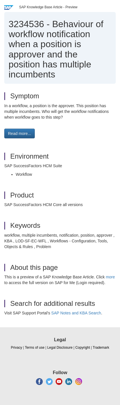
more (110, 277)
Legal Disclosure (60, 348)
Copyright (82, 348)
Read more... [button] (19, 133)
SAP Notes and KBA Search (76, 313)
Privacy (16, 348)
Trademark (101, 348)
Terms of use (34, 348)
